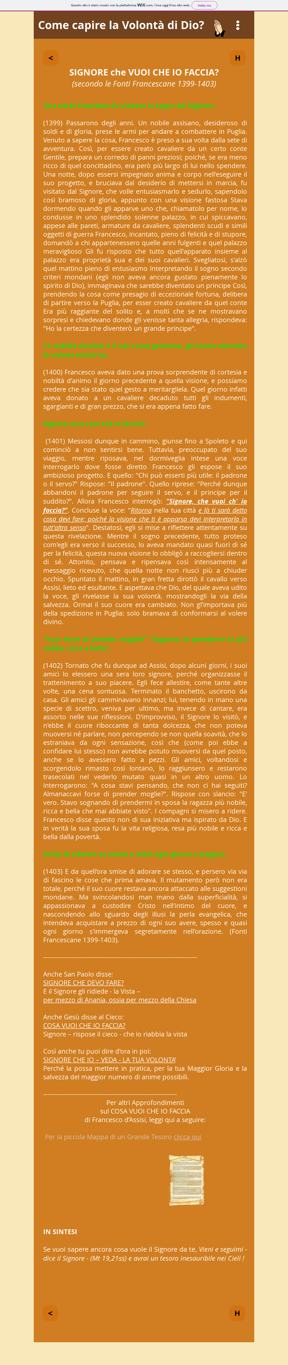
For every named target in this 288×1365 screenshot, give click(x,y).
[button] (237, 25)
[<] (51, 58)
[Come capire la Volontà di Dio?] (144, 25)
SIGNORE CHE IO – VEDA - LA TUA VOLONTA (109, 1059)
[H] (238, 58)
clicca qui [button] (187, 1136)
